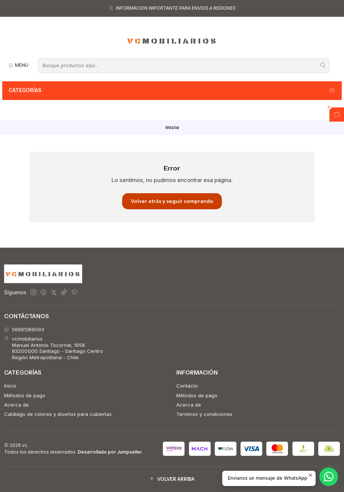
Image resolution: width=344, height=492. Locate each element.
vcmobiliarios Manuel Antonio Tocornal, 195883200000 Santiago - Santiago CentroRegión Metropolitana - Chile (53, 348)
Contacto (187, 386)
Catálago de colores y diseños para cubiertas (58, 414)
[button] (172, 479)
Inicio (10, 386)
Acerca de (16, 405)
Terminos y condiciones (204, 414)
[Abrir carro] (336, 114)
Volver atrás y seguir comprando (172, 201)
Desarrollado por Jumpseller (110, 452)
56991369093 (24, 329)
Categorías (172, 90)
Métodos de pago (24, 395)
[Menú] (18, 65)
